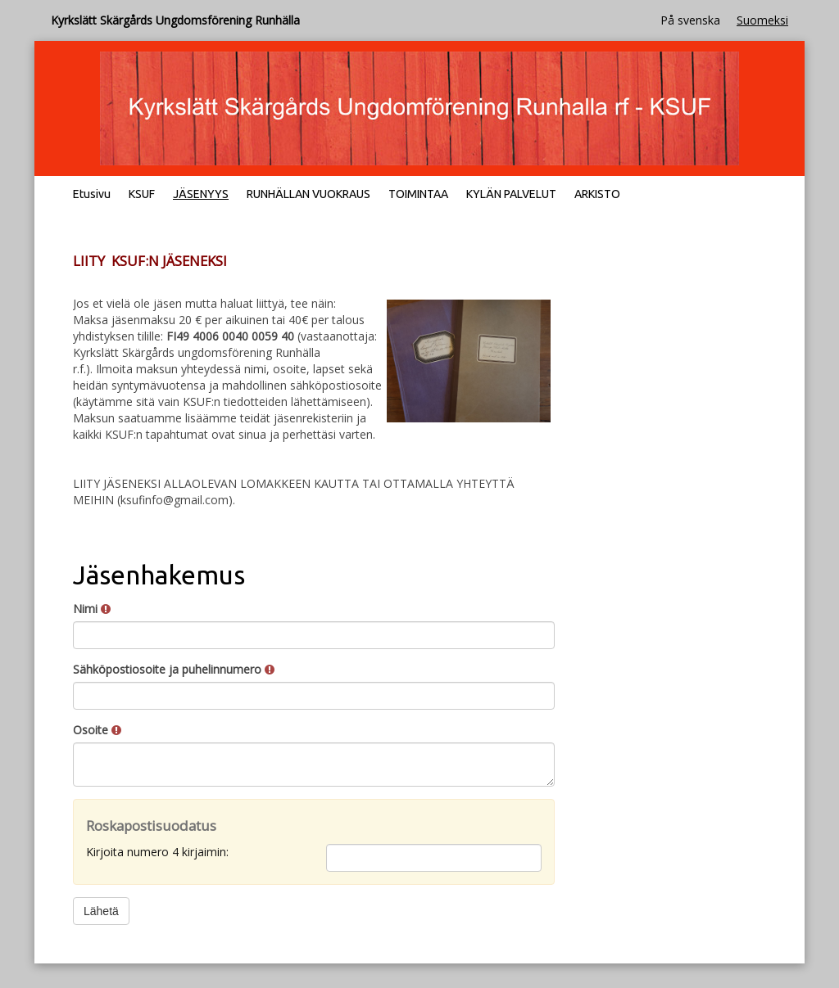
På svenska (690, 20)
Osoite (97, 730)
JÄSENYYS (201, 194)
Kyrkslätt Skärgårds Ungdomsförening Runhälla (175, 20)
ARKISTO (597, 194)
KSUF (142, 194)
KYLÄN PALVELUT (511, 194)
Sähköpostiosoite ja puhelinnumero (173, 669)
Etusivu (92, 194)
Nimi (92, 608)
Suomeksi (762, 20)
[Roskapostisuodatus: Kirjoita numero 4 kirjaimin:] (434, 858)
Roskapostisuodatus (151, 825)
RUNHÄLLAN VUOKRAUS (308, 194)
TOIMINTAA (418, 194)
